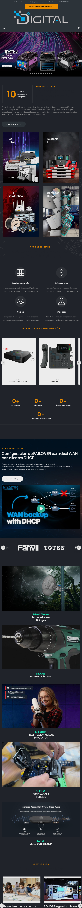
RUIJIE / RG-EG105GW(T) (60, 382)
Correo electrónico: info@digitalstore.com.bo (30, 2)
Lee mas (11, 178)
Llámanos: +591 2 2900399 (59, 2)
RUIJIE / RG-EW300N (21, 382)
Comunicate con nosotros (40, 6)
